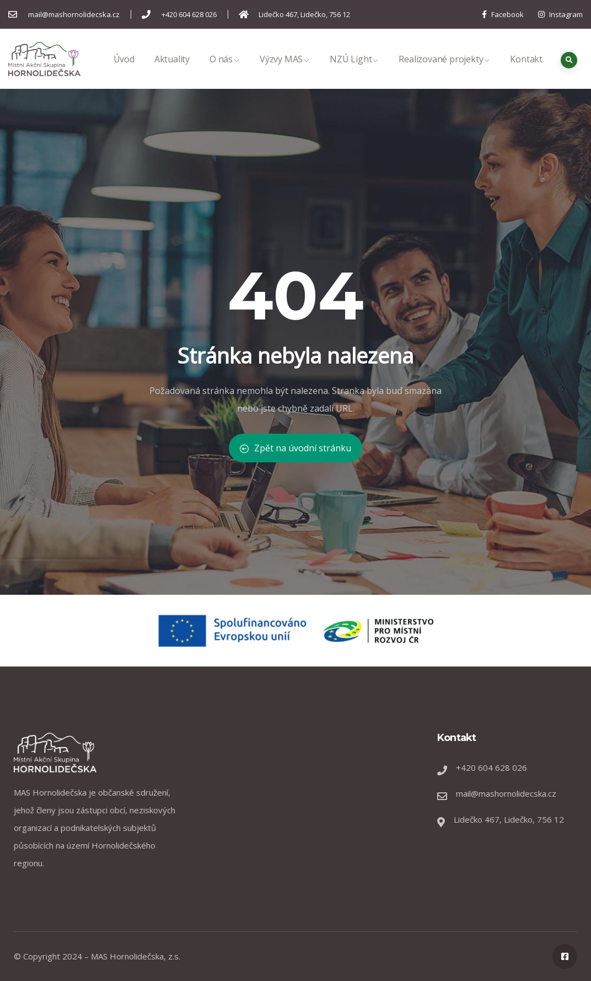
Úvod (124, 71)
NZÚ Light (354, 71)
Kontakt (526, 71)
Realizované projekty (444, 71)
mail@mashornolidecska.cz (506, 793)
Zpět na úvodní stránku (295, 448)
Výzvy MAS (285, 71)
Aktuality (172, 71)
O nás (224, 71)
